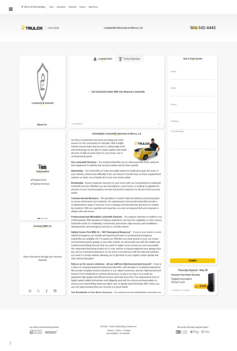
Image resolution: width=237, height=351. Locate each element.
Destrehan (61, 7)
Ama (51, 7)
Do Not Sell (124, 333)
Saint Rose (93, 7)
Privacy (110, 330)
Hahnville (72, 7)
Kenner (83, 7)
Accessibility (112, 333)
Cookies (126, 330)
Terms (118, 330)
